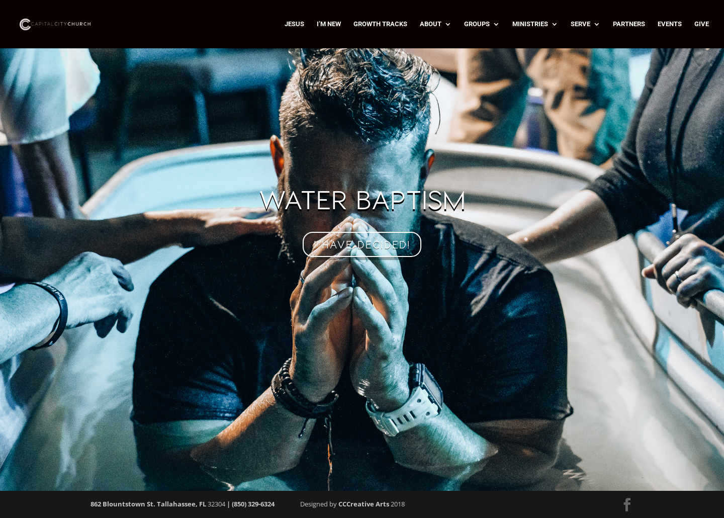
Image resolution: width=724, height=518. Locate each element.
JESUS (294, 24)
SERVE (580, 24)
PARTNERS (629, 24)
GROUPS (477, 24)
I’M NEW (329, 24)
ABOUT (430, 24)
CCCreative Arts (363, 503)
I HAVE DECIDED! (362, 244)
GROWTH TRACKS (380, 24)
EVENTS (670, 24)
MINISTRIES (530, 24)
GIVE (701, 24)
